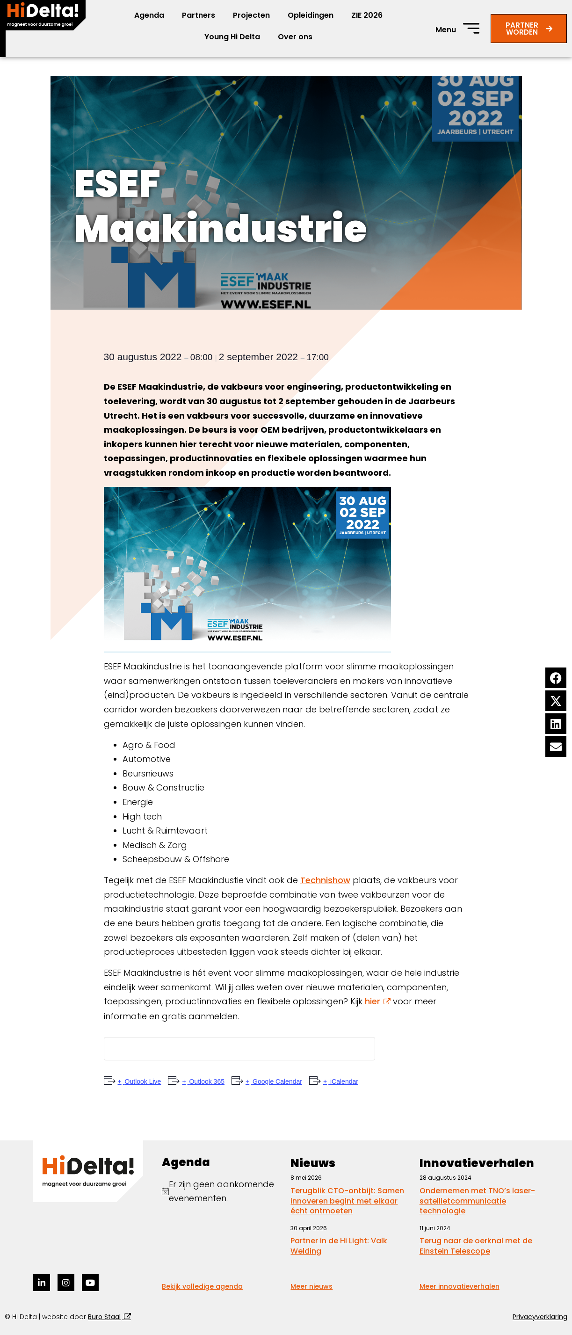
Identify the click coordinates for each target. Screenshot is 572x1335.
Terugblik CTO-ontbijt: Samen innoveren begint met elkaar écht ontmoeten (347, 1200)
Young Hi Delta (232, 36)
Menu (445, 29)
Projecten (251, 15)
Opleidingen (310, 15)
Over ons (295, 36)
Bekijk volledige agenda (202, 1286)
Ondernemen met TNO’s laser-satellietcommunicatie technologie (477, 1200)
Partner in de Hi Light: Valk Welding (338, 1245)
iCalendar (343, 1081)
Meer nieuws (311, 1286)
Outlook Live (142, 1081)
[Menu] (471, 28)
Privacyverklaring (540, 1316)
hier (372, 1001)
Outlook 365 (206, 1081)
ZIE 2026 (367, 15)
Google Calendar (276, 1081)
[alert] (221, 1191)
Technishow (325, 880)
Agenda (149, 15)
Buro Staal (104, 1316)
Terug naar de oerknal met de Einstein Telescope (476, 1245)
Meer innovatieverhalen (460, 1286)
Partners (198, 15)
